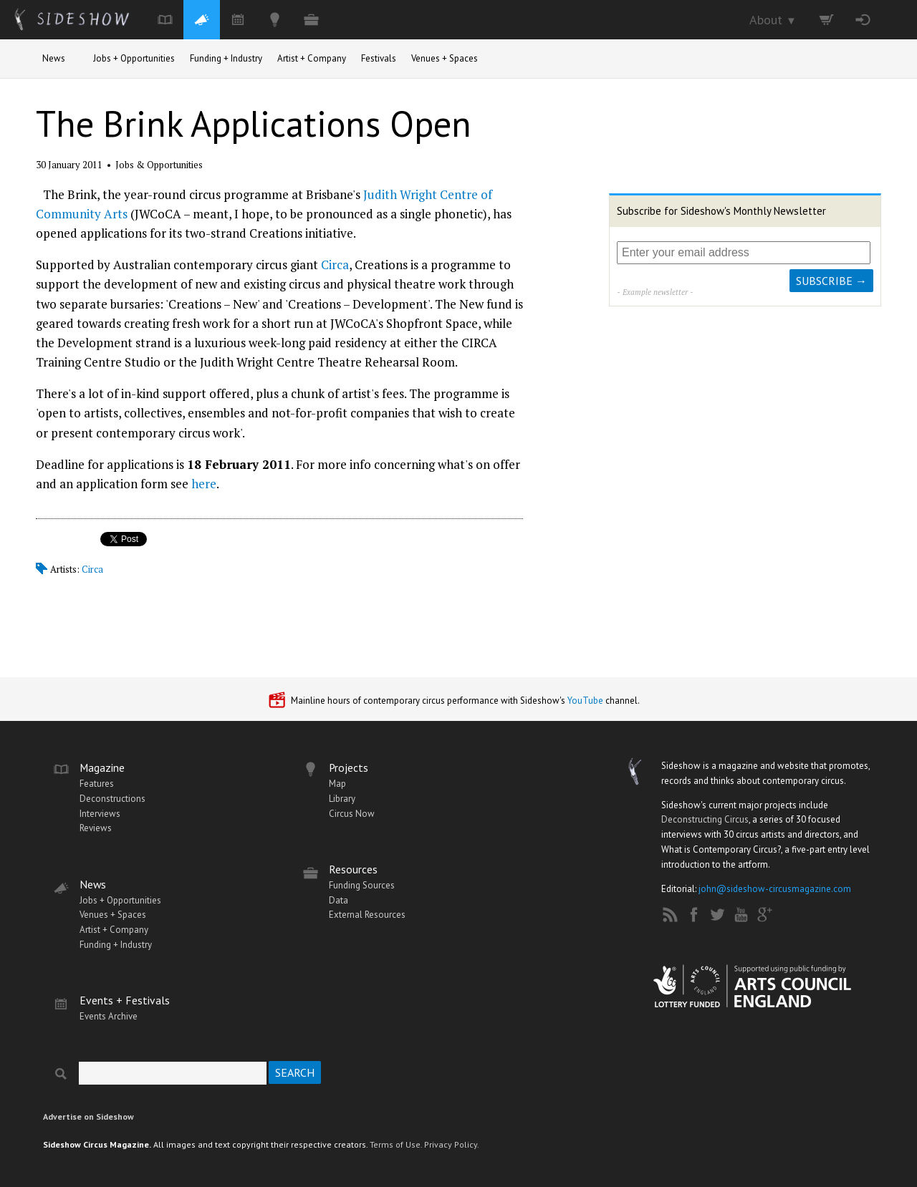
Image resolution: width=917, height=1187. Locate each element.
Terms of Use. (396, 1144)
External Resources (367, 915)
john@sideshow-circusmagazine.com (774, 889)
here (203, 483)
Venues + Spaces (444, 58)
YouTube (585, 700)
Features (97, 783)
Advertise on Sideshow (88, 1116)
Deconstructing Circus (705, 819)
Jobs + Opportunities (134, 58)
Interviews (100, 814)
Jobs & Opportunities (159, 164)
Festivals (378, 58)
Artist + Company (311, 58)
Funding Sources (362, 885)
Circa (335, 264)
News (53, 58)
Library (342, 799)
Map (337, 783)
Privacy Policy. (451, 1144)
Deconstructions (112, 799)
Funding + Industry (226, 58)
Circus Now (352, 814)
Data (338, 900)
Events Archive (109, 1016)
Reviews (96, 828)
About (773, 19)
